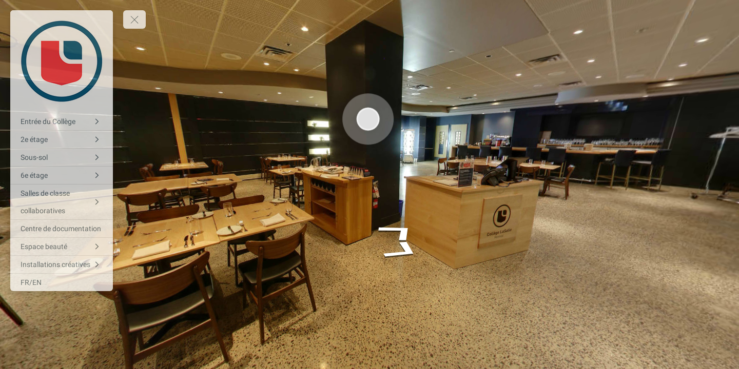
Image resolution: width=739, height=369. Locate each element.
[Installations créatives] (61, 264)
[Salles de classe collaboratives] (61, 201)
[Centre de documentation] (61, 228)
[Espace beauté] (61, 246)
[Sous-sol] (61, 157)
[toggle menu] (134, 19)
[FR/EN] (61, 282)
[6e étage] (61, 175)
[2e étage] (61, 139)
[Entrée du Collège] (61, 121)
